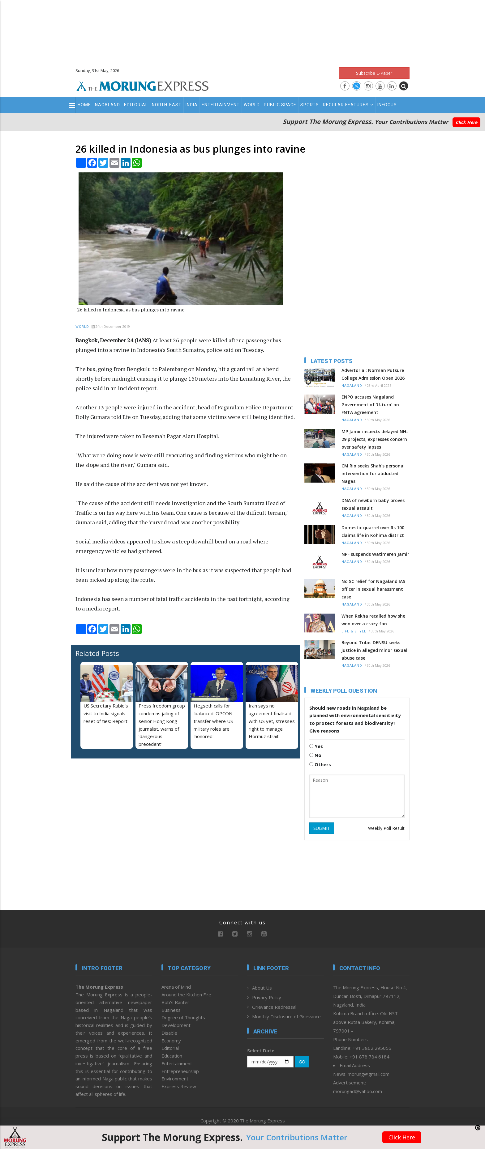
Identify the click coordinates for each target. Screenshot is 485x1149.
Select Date (260, 1050)
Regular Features (348, 104)
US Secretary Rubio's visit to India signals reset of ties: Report (106, 713)
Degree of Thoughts (183, 1017)
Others (320, 764)
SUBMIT (321, 828)
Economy (171, 1040)
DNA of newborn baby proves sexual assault (373, 504)
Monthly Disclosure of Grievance (286, 1016)
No (315, 755)
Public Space (280, 104)
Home (84, 104)
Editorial (136, 104)
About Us (262, 988)
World (252, 104)
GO (302, 1062)
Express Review (178, 1086)
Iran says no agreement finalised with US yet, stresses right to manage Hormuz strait (272, 721)
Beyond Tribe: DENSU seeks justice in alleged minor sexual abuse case (374, 650)
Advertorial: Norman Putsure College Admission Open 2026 (373, 374)
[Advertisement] (242, 31)
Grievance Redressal (274, 1007)
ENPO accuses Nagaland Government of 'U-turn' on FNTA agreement (370, 404)
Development (176, 1025)
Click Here (466, 122)
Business (171, 1010)
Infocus (387, 104)
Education (171, 1056)
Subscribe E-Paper (374, 73)
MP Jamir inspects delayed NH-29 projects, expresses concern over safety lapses (374, 439)
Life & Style (353, 631)
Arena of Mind (176, 987)
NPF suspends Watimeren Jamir (375, 554)
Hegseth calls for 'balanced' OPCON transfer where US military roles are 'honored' (213, 721)
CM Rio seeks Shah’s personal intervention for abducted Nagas (373, 473)
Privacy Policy (266, 997)
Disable (169, 1033)
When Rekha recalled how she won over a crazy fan (373, 620)
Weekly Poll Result (386, 828)
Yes (316, 746)
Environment (174, 1078)
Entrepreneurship (180, 1071)
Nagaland (107, 104)
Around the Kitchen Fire (186, 994)
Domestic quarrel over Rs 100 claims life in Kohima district (372, 531)
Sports (309, 104)
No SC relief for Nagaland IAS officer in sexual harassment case (373, 589)
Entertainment (221, 104)
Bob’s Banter (175, 1002)
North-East (167, 104)
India (192, 104)
